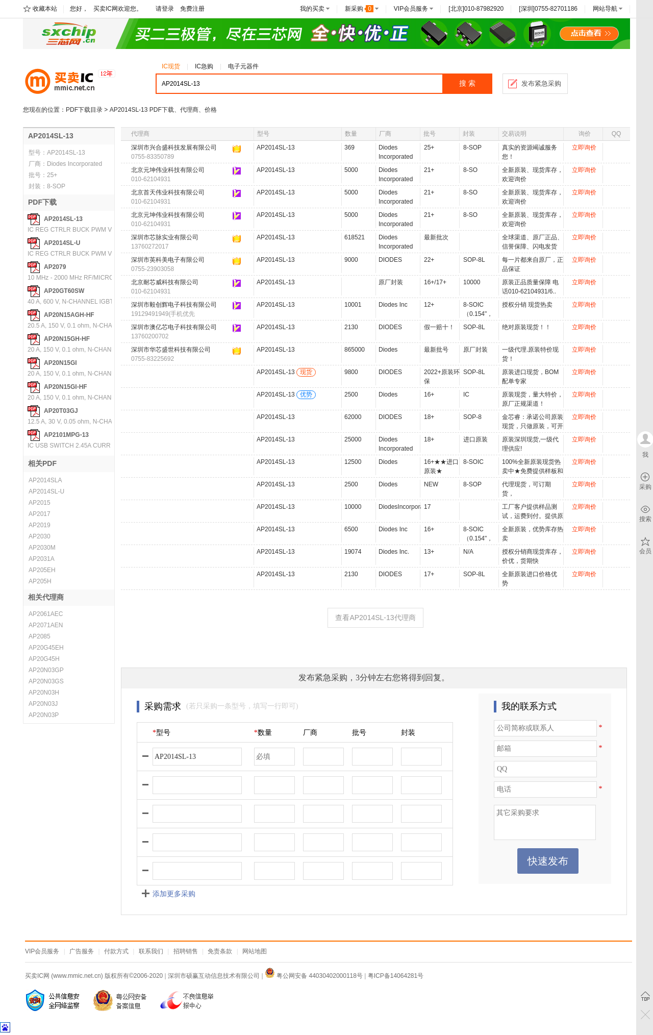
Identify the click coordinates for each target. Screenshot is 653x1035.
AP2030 (40, 536)
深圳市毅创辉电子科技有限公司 (174, 304)
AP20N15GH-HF (67, 338)
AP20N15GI (60, 362)
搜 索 (467, 83)
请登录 (165, 8)
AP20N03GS (46, 681)
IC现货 (171, 66)
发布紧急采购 (541, 83)
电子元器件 (243, 66)
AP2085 (40, 636)
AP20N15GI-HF (65, 386)
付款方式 (116, 951)
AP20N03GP (46, 670)
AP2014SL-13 (63, 219)
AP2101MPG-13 (66, 434)
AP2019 (40, 525)
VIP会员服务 (411, 8)
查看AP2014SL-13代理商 (375, 617)
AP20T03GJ (61, 410)
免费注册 (192, 8)
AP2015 (40, 502)
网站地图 (254, 951)
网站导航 (605, 8)
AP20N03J (43, 703)
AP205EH (42, 570)
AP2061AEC (46, 614)
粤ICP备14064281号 (395, 975)
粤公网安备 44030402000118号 (314, 975)
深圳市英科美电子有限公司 (168, 259)
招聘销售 (185, 951)
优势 (306, 394)
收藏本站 (45, 8)
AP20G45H (44, 658)
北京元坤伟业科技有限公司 (168, 170)
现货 (306, 372)
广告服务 (81, 951)
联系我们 (151, 951)
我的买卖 (312, 8)
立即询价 (584, 147)
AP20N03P (44, 715)
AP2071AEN (46, 625)
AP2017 (40, 514)
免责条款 (220, 951)
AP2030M (42, 547)
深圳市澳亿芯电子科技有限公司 (174, 327)
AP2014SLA (45, 480)
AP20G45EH (46, 647)
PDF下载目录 (84, 109)
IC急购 (204, 66)
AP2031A (42, 558)
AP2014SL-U (62, 243)
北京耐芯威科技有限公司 (164, 282)
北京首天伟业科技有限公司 (168, 192)
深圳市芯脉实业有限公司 (164, 237)
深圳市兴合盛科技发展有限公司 (174, 147)
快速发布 (548, 861)
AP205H (40, 581)
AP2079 (55, 266)
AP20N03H (44, 692)
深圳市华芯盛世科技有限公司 (171, 349)
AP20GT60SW (64, 290)
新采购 (359, 8)
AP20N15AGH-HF (69, 314)
